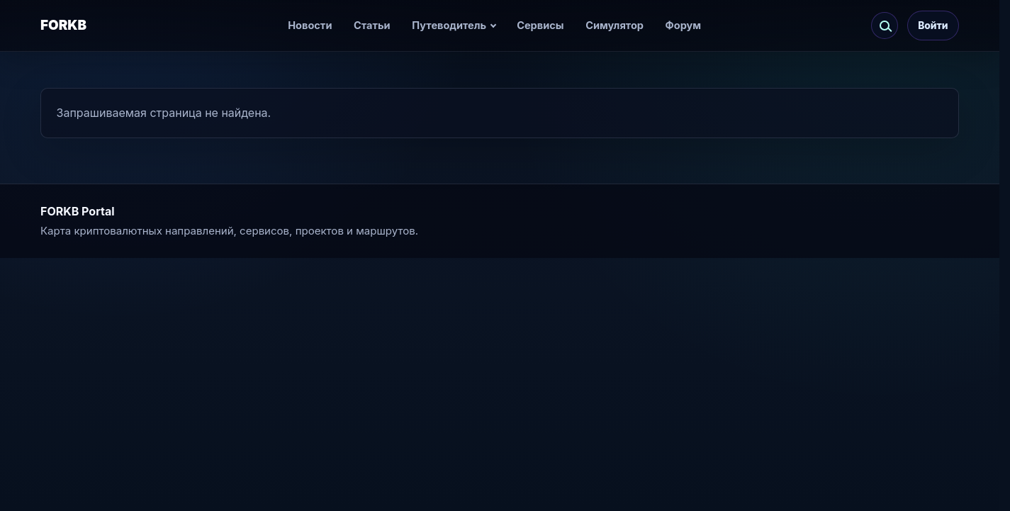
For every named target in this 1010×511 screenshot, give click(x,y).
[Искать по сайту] (884, 25)
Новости (310, 25)
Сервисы (540, 25)
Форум (684, 25)
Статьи (372, 25)
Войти (933, 25)
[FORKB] (80, 26)
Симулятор (614, 25)
